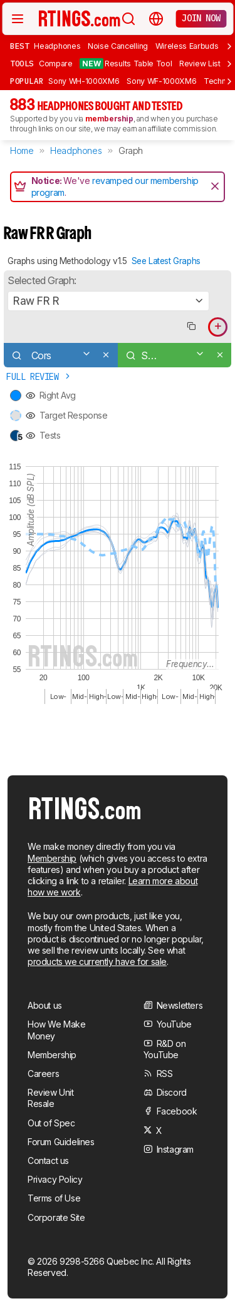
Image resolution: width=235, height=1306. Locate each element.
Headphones (57, 46)
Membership (52, 858)
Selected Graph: (42, 280)
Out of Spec (51, 1123)
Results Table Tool (126, 63)
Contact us (48, 1160)
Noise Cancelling (118, 46)
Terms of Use (54, 1198)
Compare (56, 63)
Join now (201, 18)
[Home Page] (80, 18)
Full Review (39, 377)
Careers (43, 1073)
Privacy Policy (55, 1179)
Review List (200, 63)
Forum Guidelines (61, 1141)
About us (45, 1005)
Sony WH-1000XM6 (83, 81)
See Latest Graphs (166, 261)
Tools (22, 63)
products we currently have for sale (97, 961)
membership (109, 118)
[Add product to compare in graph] (217, 327)
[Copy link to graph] (191, 327)
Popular (26, 81)
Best (19, 46)
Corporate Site (56, 1217)
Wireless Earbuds (187, 46)
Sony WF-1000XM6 (161, 81)
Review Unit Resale (51, 1098)
